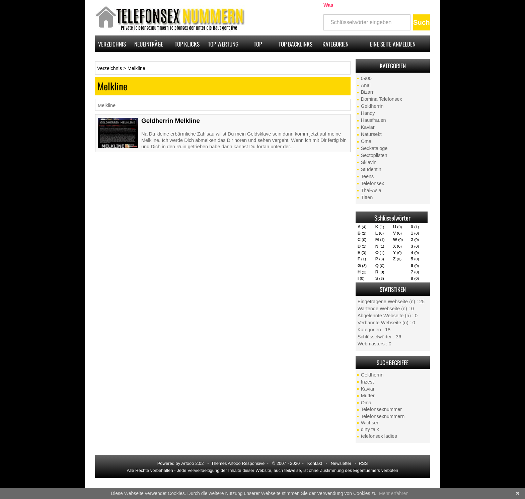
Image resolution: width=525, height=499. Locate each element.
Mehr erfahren (393, 493)
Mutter (368, 395)
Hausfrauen (373, 120)
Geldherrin (372, 106)
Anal (366, 85)
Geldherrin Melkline (170, 120)
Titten (367, 197)
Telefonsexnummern (383, 416)
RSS (363, 463)
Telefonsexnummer (381, 409)
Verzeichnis (112, 43)
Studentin (371, 169)
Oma (366, 141)
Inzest (367, 382)
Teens (367, 176)
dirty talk (370, 429)
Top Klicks (187, 43)
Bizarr (367, 92)
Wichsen (370, 422)
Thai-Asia (371, 190)
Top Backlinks (295, 43)
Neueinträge (148, 43)
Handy (368, 113)
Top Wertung (223, 43)
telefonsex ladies (379, 436)
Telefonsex (372, 183)
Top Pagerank (257, 45)
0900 (366, 78)
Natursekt (371, 134)
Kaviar (368, 127)
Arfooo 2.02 (192, 463)
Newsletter (341, 463)
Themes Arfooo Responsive (238, 463)
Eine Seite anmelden (393, 43)
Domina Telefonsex (381, 99)
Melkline (136, 68)
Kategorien (335, 43)
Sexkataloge (374, 148)
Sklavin (369, 162)
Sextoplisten (374, 155)
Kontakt (314, 463)
